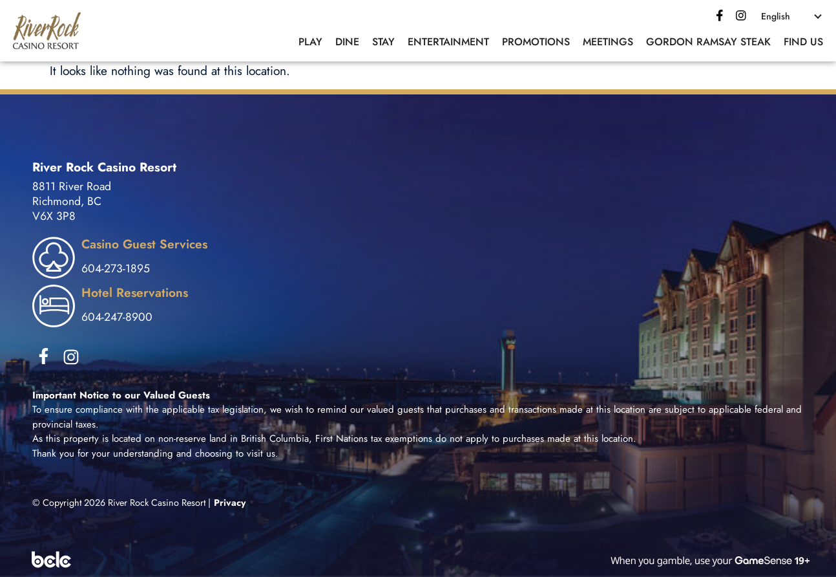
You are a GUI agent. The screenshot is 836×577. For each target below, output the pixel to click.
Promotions (536, 41)
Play (310, 41)
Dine (347, 41)
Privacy (230, 502)
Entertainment (448, 41)
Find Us (803, 41)
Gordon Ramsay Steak (708, 41)
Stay (383, 41)
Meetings (608, 41)
